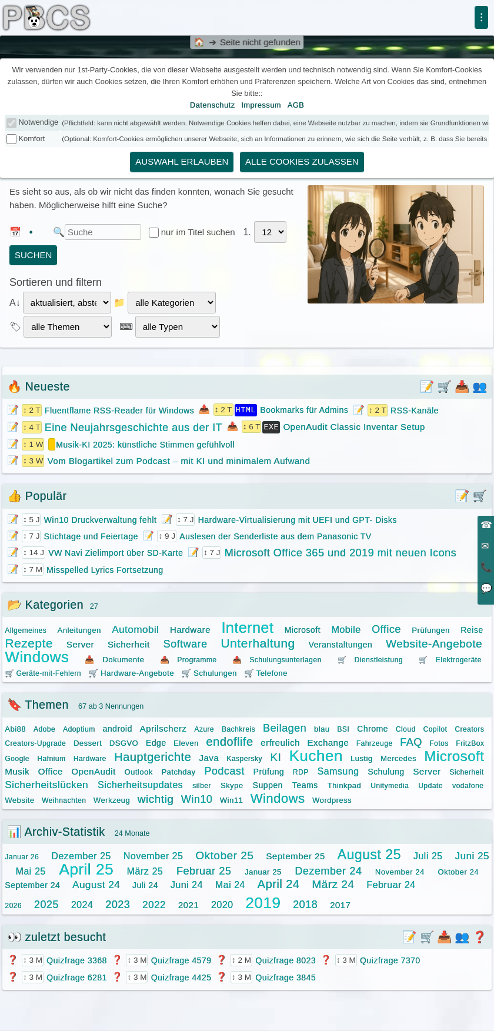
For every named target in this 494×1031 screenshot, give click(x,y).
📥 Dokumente (114, 658)
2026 (13, 904)
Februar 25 (203, 870)
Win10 (197, 798)
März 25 (145, 870)
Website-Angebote (434, 642)
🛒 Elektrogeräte (450, 659)
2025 (46, 903)
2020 (222, 904)
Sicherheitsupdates (140, 784)
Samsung (338, 770)
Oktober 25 (224, 854)
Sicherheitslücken (46, 783)
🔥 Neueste (38, 386)
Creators (469, 728)
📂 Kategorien (45, 603)
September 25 (295, 855)
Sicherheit (129, 643)
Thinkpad (344, 784)
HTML (246, 409)
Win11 (231, 799)
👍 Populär (36, 494)
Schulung (386, 770)
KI (275, 756)
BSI (343, 728)
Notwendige (39, 122)
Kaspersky (244, 757)
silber (201, 784)
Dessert (88, 742)
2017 (340, 904)
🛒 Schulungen (208, 672)
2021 (188, 904)
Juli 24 (145, 884)
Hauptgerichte (152, 755)
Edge (156, 741)
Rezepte (29, 642)
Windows (37, 656)
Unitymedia (389, 784)
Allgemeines (25, 629)
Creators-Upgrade (35, 742)
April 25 (86, 868)
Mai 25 (30, 870)
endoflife (229, 740)
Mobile (346, 628)
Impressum (261, 105)
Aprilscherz (163, 727)
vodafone (467, 784)
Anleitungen (79, 629)
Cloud (406, 728)
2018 (305, 903)
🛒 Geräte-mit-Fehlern (43, 672)
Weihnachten (64, 799)
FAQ (411, 741)
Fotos (439, 742)
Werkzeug (112, 799)
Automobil (135, 628)
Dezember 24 (328, 870)
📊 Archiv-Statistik (56, 830)
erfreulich (280, 741)
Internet (247, 626)
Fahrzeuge (374, 742)
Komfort (32, 138)
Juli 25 (428, 855)
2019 (263, 901)
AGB (296, 105)
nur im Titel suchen (199, 232)
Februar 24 (390, 884)
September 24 (32, 884)
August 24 (96, 883)
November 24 (400, 870)
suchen (33, 255)
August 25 (369, 853)
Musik (17, 770)
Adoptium (79, 728)
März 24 (333, 883)
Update (430, 784)
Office (386, 628)
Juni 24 (187, 884)
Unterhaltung (258, 642)
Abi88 (15, 727)
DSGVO (123, 742)
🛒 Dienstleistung (370, 659)
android (117, 727)
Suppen (268, 784)
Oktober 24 (458, 870)
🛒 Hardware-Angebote (130, 672)
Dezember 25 (81, 855)
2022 (154, 903)
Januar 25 (263, 870)
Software (185, 643)
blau (322, 727)
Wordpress (332, 799)
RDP (301, 771)
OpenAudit (93, 770)
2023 (117, 903)
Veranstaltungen (340, 643)
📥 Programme (188, 659)
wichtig (156, 798)
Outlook (138, 770)
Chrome (372, 727)
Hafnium (51, 757)
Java (209, 757)
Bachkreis (238, 728)
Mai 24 (230, 884)
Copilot (435, 728)
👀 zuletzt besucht (56, 935)
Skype (232, 784)
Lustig (362, 757)
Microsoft (303, 628)
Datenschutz (212, 105)
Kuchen (315, 754)
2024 (82, 904)
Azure (204, 728)
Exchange (328, 741)
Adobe (44, 728)
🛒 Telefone (266, 672)
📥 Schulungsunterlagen (276, 659)
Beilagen (284, 727)
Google (17, 757)
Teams (305, 784)
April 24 (279, 882)
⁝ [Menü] (481, 17)
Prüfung (269, 770)
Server (80, 643)
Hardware (190, 628)
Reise (471, 628)
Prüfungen (431, 629)
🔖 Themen (38, 703)
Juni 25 (472, 854)
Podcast (224, 770)
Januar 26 (22, 856)
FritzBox (470, 742)
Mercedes (398, 757)
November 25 (153, 855)
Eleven (186, 742)
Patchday (178, 770)
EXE (271, 426)
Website (19, 799)
